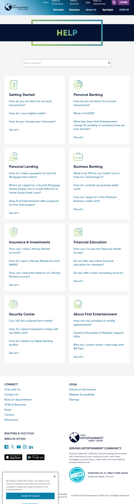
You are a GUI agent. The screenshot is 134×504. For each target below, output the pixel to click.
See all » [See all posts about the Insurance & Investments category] (14, 284)
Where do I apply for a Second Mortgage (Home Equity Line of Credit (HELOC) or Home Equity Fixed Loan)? (34, 189)
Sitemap (74, 399)
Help (88, 2)
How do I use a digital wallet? (27, 113)
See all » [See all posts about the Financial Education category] (79, 281)
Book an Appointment (17, 399)
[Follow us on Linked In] (31, 447)
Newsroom (11, 419)
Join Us (124, 9)
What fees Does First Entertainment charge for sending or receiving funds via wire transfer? (99, 125)
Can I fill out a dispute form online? (31, 320)
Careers (9, 414)
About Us (91, 9)
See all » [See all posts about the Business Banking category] (79, 209)
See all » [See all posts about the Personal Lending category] (14, 212)
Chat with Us (12, 389)
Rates (46, 2)
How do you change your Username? (32, 121)
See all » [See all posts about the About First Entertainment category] (79, 356)
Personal (58, 9)
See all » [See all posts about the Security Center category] (14, 352)
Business (74, 9)
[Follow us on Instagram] (25, 447)
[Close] (54, 481)
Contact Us (11, 394)
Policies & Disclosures (82, 389)
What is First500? (84, 113)
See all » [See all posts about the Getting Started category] (14, 129)
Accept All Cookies (30, 500)
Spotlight (107, 9)
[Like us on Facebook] (6, 447)
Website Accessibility (82, 394)
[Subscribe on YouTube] (19, 447)
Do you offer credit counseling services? (99, 272)
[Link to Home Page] (22, 7)
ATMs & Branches (15, 404)
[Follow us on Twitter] (12, 447)
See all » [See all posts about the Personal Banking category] (79, 137)
